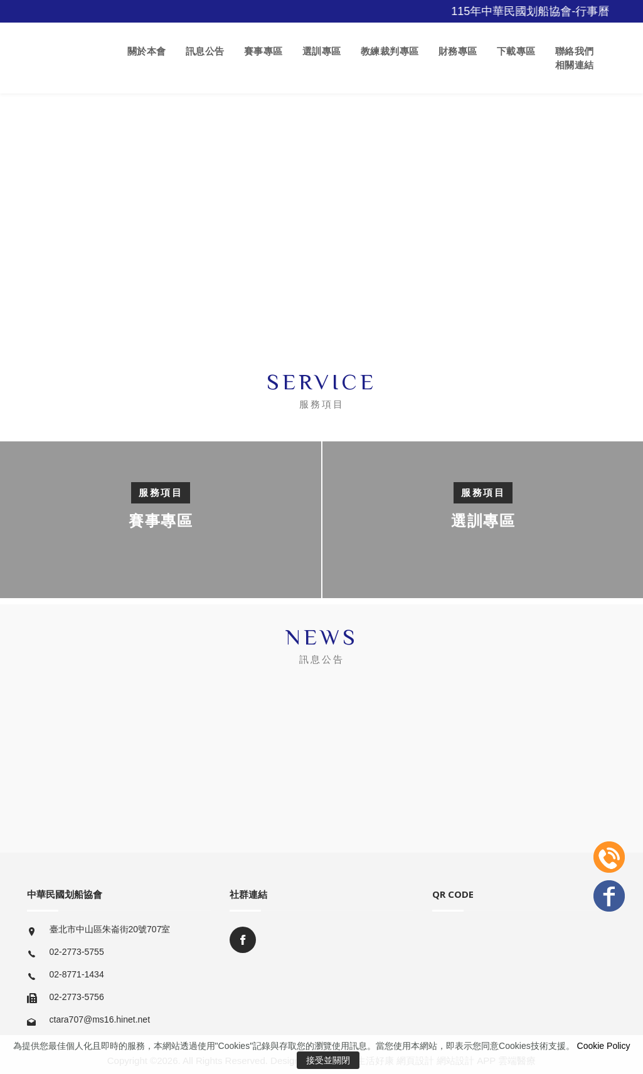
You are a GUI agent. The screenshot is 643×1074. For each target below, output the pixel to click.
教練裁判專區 (390, 51)
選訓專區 (321, 51)
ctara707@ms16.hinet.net (100, 1019)
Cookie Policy (603, 1046)
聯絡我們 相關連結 (574, 58)
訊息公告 (205, 51)
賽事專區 (263, 51)
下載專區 (516, 51)
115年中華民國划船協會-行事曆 (538, 11)
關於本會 (146, 51)
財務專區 (457, 51)
